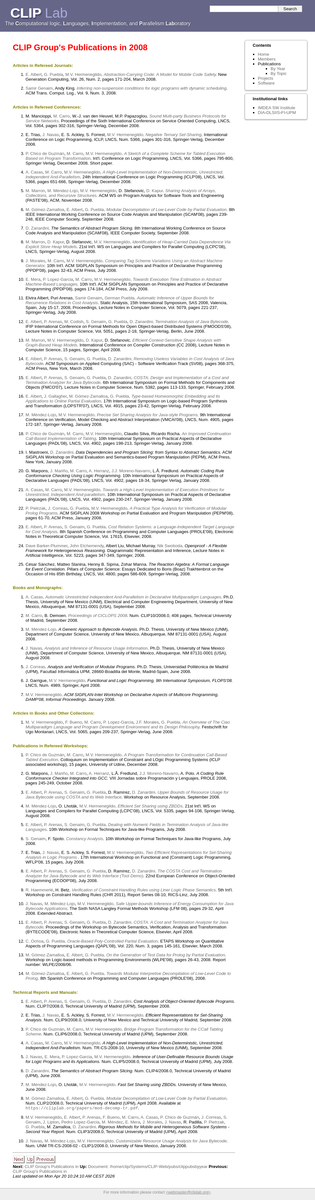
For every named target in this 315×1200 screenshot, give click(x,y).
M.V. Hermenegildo (83, 74)
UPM (291, 112)
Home (263, 54)
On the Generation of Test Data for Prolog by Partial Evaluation (165, 955)
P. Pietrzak (36, 508)
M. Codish (73, 321)
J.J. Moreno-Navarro (130, 470)
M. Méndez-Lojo (62, 190)
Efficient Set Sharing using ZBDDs (150, 806)
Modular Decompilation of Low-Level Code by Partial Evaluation (166, 209)
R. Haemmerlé (39, 890)
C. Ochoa (34, 941)
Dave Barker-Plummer (46, 545)
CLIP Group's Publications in (52, 1167)
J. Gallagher (55, 396)
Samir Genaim (39, 88)
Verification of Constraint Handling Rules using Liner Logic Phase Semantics (144, 890)
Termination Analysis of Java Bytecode (191, 321)
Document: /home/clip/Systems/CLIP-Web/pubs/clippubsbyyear (148, 1167)
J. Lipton (51, 1122)
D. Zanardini (37, 228)
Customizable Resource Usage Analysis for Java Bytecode (171, 1141)
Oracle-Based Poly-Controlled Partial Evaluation (112, 941)
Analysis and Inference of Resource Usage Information (96, 648)
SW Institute (283, 107)
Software (266, 83)
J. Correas (57, 508)
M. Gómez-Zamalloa (45, 209)
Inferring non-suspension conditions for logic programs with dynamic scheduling (152, 88)
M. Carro (61, 116)
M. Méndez (112, 1122)
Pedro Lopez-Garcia (80, 1122)
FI (283, 112)
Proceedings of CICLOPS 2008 (97, 615)
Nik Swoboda (169, 545)
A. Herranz (99, 470)
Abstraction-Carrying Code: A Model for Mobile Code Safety (160, 74)
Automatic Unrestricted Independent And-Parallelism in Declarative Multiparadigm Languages (133, 597)
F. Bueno (73, 722)
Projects (265, 78)
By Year (278, 68)
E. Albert (34, 74)
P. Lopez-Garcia (58, 279)
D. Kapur (154, 190)
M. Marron (35, 190)
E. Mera (33, 279)
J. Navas (50, 134)
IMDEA (264, 107)
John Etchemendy (87, 545)
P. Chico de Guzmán (45, 153)
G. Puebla (53, 74)
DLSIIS (273, 112)
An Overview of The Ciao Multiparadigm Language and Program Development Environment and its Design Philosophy (128, 724)
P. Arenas (53, 321)
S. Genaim (96, 321)
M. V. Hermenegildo (44, 722)
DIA (261, 112)
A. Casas (34, 172)
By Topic (279, 73)
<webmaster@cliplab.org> (188, 1193)
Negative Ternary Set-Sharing (174, 134)
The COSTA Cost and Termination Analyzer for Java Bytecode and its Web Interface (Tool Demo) (124, 873)
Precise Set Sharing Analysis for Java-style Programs (147, 414)
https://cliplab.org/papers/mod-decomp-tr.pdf (82, 1108)
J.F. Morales (147, 722)
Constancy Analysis (84, 838)
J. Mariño (59, 470)
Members (267, 59)
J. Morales (35, 260)
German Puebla (119, 298)
